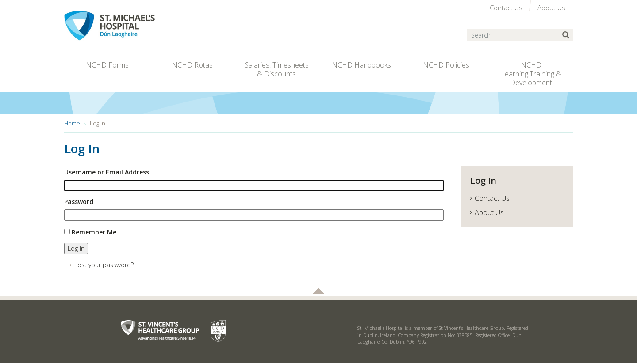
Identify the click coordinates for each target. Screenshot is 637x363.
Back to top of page (318, 291)
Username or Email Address (106, 172)
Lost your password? (104, 265)
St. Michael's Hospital (128, 26)
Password (78, 201)
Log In (76, 248)
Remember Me (94, 232)
